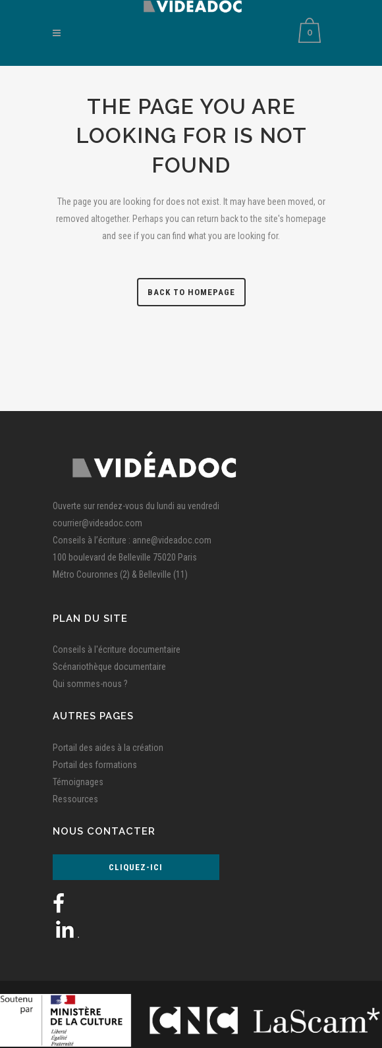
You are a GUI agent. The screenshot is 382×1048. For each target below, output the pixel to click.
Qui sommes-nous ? (90, 683)
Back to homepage (191, 292)
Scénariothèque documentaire (109, 666)
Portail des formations (95, 764)
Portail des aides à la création (108, 747)
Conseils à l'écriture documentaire (116, 649)
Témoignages (78, 782)
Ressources (75, 799)
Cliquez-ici (136, 867)
